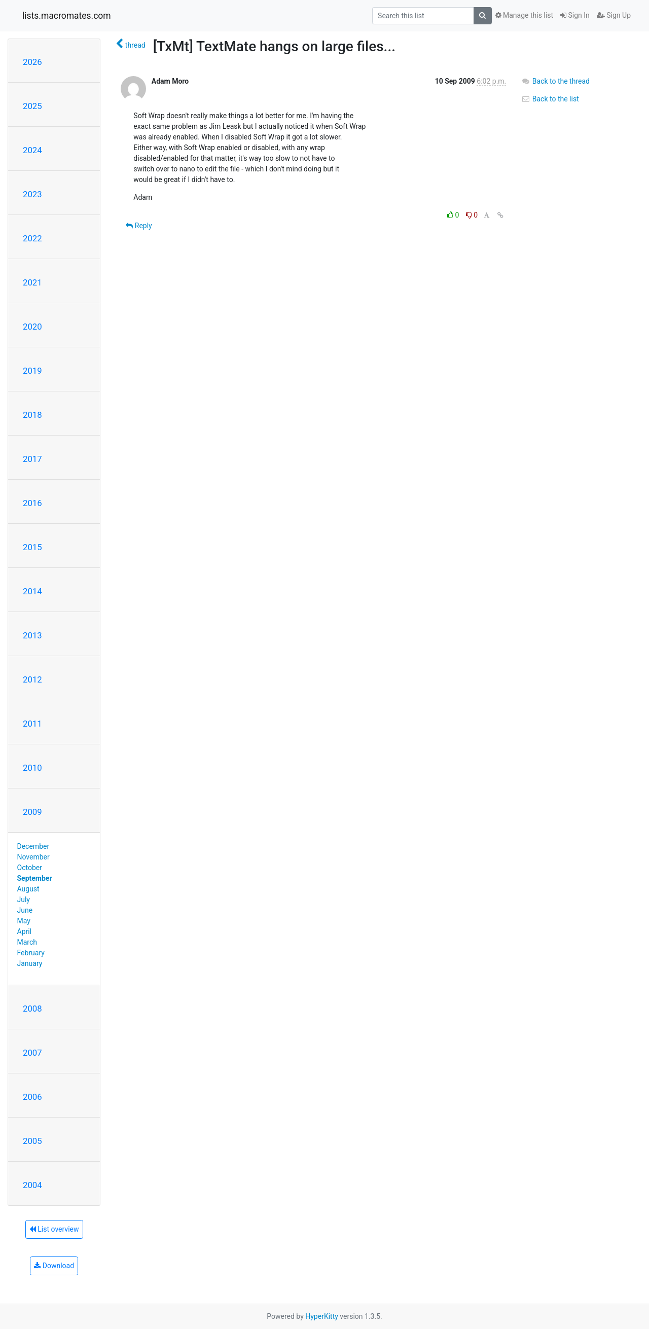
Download (54, 1266)
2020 (32, 326)
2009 (32, 812)
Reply (139, 226)
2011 (32, 724)
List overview (54, 1229)
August (28, 889)
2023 (32, 194)
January (30, 963)
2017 (32, 459)
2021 (32, 282)
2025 (32, 106)
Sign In (575, 15)
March (27, 942)
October (29, 868)
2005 (32, 1141)
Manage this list (524, 15)
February (31, 953)
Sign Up (614, 15)
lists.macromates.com (66, 16)
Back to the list (550, 99)
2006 (32, 1097)
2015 (32, 547)
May (23, 921)
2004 (32, 1185)
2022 (32, 238)
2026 (32, 62)
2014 (32, 591)
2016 (32, 503)
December (33, 846)
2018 (32, 415)
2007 (32, 1053)
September (34, 878)
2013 (32, 635)
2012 (32, 679)
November (33, 857)
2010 (32, 768)
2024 (32, 150)
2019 (32, 371)
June (25, 910)
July (23, 899)
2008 (32, 1008)
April (24, 931)
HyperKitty (321, 1316)
